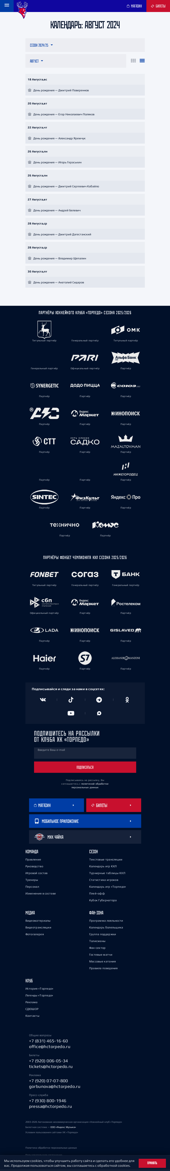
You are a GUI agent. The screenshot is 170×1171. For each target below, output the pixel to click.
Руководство (34, 868)
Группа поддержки (102, 935)
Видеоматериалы (38, 922)
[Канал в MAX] (99, 715)
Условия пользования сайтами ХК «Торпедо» (51, 1133)
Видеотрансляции (38, 929)
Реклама (31, 1003)
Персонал (32, 888)
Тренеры (31, 881)
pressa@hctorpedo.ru (50, 1107)
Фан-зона (96, 914)
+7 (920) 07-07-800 (48, 1082)
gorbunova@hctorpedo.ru (55, 1087)
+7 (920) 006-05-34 (48, 1062)
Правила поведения (103, 969)
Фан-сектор (97, 949)
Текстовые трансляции (106, 861)
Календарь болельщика (106, 929)
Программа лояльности (106, 922)
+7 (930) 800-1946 (48, 1102)
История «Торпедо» (39, 990)
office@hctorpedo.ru (50, 1048)
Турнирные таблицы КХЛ (107, 874)
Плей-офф (97, 895)
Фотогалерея (34, 935)
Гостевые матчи (100, 956)
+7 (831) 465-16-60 (48, 1042)
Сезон (93, 853)
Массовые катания (102, 963)
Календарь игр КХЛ (103, 868)
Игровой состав (36, 874)
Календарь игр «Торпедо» (107, 888)
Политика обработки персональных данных (51, 1149)
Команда (31, 853)
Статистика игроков (103, 881)
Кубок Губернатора (103, 902)
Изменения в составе (40, 895)
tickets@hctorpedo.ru (51, 1067)
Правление (33, 861)
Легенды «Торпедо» (39, 997)
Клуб (29, 982)
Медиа (30, 914)
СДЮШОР (32, 1010)
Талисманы (97, 942)
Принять (152, 1163)
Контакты (32, 1017)
